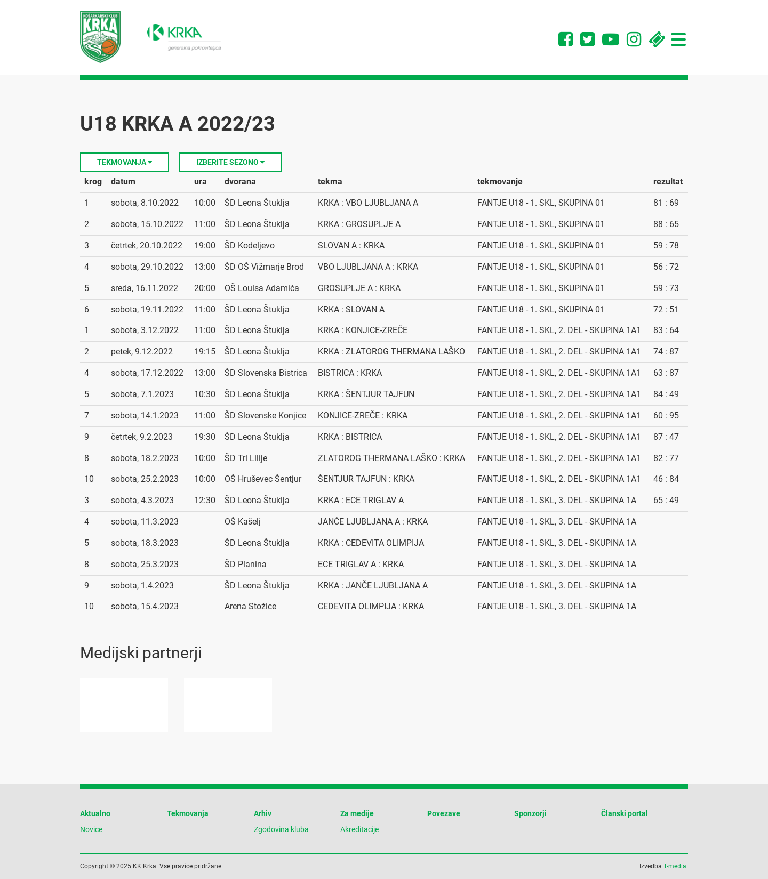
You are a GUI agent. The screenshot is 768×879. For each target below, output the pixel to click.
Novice (91, 829)
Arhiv (262, 813)
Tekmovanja (188, 813)
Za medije (357, 813)
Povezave (443, 813)
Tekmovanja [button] (124, 162)
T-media (674, 866)
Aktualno (95, 813)
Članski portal (624, 813)
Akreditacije (359, 829)
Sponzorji (530, 813)
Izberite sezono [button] (230, 162)
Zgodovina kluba (281, 829)
